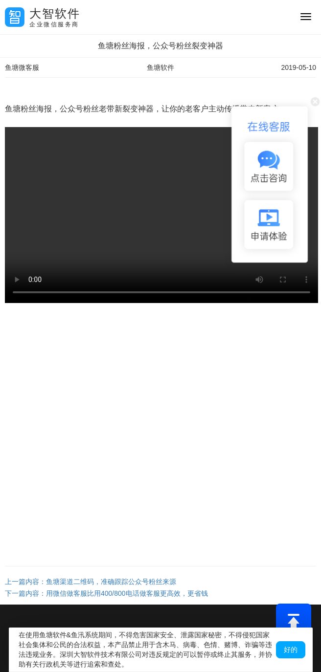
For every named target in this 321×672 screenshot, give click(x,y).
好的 (291, 649)
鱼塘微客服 (22, 67)
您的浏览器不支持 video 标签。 (161, 215)
